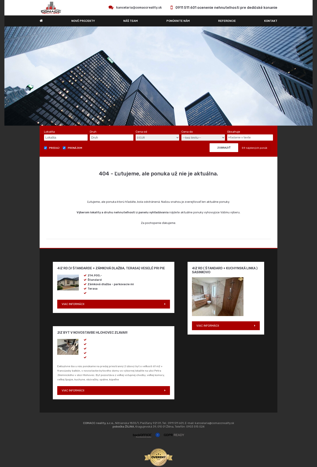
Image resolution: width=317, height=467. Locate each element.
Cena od (141, 131)
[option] (158, 76)
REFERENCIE (227, 20)
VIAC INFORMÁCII (73, 304)
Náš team (130, 20)
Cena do (187, 131)
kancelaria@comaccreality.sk (139, 7)
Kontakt (270, 20)
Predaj (52, 148)
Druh (93, 131)
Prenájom (72, 148)
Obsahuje (233, 131)
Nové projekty (83, 20)
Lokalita (49, 131)
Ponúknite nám (178, 20)
